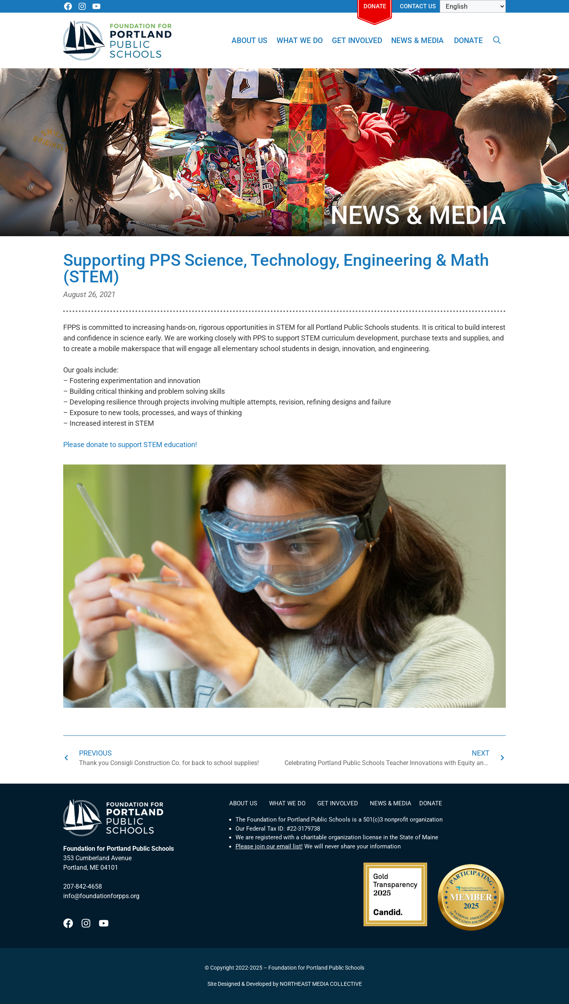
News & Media (417, 40)
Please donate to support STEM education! (130, 444)
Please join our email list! (269, 846)
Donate (375, 6)
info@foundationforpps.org (101, 896)
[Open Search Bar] (497, 41)
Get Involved (357, 40)
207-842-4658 (82, 886)
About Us (250, 40)
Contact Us (418, 6)
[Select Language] (473, 6)
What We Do (300, 40)
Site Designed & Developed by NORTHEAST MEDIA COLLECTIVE (284, 984)
